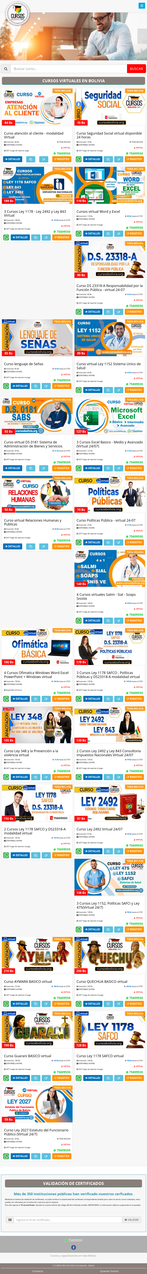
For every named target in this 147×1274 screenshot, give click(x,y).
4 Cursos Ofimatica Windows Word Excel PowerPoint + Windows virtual (36, 674)
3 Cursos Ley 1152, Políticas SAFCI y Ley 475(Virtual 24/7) (108, 905)
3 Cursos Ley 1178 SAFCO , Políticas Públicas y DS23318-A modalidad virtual (108, 674)
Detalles (12, 159)
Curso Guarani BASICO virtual (27, 1056)
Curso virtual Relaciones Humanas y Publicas (32, 522)
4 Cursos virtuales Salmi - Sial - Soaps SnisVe (106, 596)
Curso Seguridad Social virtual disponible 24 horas (109, 135)
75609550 (61, 153)
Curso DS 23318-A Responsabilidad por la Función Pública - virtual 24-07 (110, 287)
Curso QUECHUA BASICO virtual (102, 981)
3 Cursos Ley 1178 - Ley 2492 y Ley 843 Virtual (35, 213)
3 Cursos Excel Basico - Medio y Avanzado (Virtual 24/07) (110, 444)
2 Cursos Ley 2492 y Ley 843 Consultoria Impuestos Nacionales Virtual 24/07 (109, 753)
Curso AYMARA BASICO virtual (28, 981)
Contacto (37, 1271)
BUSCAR (136, 68)
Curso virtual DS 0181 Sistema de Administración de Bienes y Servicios (33, 444)
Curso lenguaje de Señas (23, 364)
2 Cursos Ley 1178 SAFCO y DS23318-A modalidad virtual (35, 831)
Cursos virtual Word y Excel (98, 211)
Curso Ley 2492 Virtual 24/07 (99, 829)
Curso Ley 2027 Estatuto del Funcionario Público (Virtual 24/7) (36, 1132)
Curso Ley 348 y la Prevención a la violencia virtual (31, 753)
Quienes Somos (109, 1271)
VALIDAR (131, 1219)
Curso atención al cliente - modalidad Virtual (33, 135)
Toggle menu (142, 6)
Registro (61, 159)
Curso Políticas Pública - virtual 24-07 (106, 520)
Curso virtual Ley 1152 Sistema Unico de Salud (109, 366)
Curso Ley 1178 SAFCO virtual (100, 1056)
